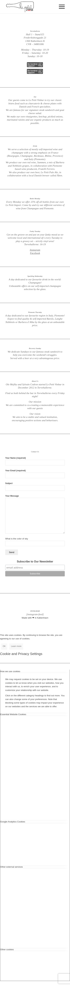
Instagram (35, 250)
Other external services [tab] (11, 867)
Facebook (35, 253)
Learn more (16, 646)
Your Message (35, 514)
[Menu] (60, 6)
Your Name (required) (35, 461)
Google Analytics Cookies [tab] (12, 821)
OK (4, 646)
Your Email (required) (35, 473)
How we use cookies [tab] (10, 671)
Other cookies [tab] (7, 949)
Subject (35, 486)
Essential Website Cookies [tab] (13, 714)
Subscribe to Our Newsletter (35, 561)
